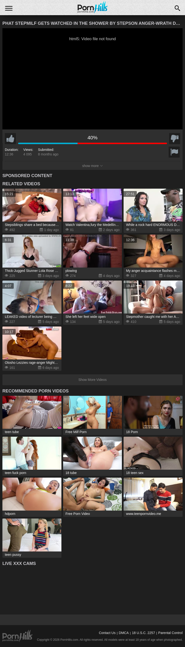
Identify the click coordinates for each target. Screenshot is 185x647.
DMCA (124, 633)
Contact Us (107, 633)
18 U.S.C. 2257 (143, 633)
